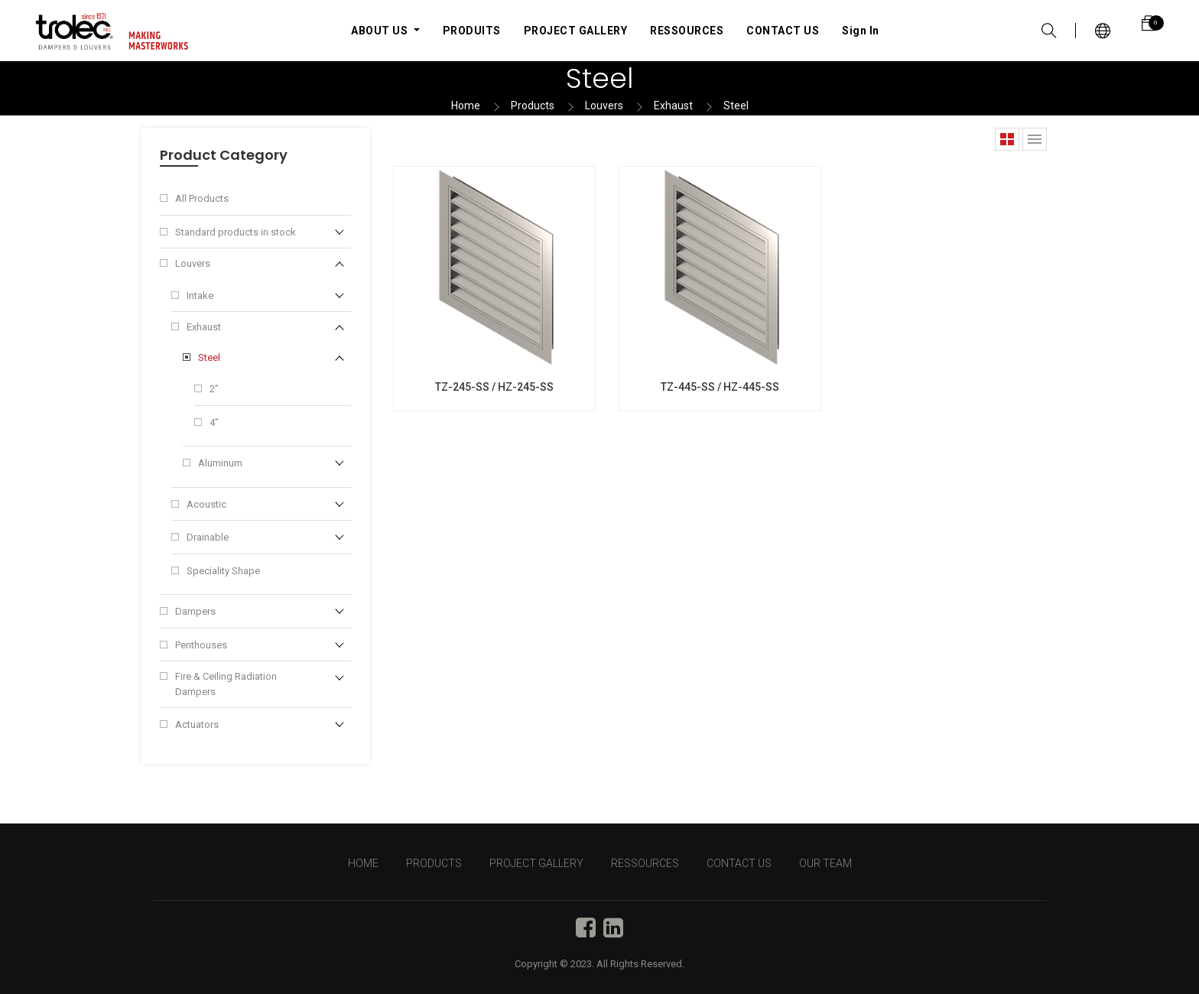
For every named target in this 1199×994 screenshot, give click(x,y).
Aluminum (220, 463)
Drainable (208, 537)
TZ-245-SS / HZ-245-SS (494, 387)
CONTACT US (739, 863)
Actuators (197, 724)
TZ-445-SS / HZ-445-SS (720, 387)
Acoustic (206, 504)
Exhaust (673, 105)
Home (465, 105)
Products (532, 105)
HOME (363, 863)
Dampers (195, 611)
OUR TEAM (825, 863)
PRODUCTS (434, 863)
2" (214, 389)
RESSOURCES (645, 863)
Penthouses (201, 645)
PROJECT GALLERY (536, 863)
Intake (200, 295)
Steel (736, 105)
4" (214, 422)
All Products (202, 198)
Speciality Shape (223, 571)
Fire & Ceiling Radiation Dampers (226, 684)
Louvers (604, 105)
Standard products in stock (235, 232)
